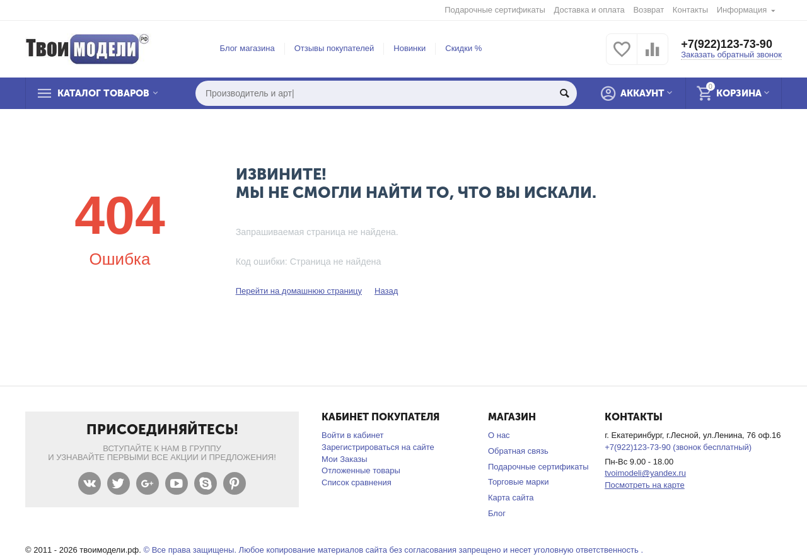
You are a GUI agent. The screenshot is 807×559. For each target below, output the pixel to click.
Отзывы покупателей (334, 48)
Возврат (648, 9)
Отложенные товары (361, 470)
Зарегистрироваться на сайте (378, 447)
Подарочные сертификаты (494, 9)
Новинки (409, 48)
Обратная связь (518, 451)
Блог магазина (247, 48)
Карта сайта (511, 497)
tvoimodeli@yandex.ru (645, 473)
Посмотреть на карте (645, 485)
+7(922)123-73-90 (726, 44)
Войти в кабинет (352, 435)
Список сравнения (357, 482)
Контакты (690, 9)
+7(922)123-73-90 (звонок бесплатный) (678, 447)
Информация (742, 9)
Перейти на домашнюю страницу (299, 291)
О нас (499, 435)
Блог (497, 513)
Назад (386, 291)
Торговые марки (518, 482)
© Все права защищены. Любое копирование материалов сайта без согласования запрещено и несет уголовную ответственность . (393, 550)
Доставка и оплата (589, 9)
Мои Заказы (345, 459)
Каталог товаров (103, 93)
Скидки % (463, 48)
